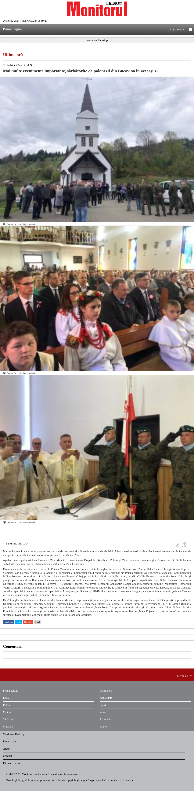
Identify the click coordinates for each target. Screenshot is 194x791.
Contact (7, 755)
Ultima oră (13, 54)
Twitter (18, 622)
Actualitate (106, 697)
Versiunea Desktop (13, 734)
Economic (105, 719)
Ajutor (6, 748)
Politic (6, 704)
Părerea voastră (11, 763)
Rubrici (104, 726)
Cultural (7, 712)
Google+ (28, 622)
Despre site (9, 741)
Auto (103, 712)
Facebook (8, 622)
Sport (103, 704)
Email (37, 622)
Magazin (8, 726)
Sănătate (8, 719)
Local (6, 697)
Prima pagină (10, 690)
